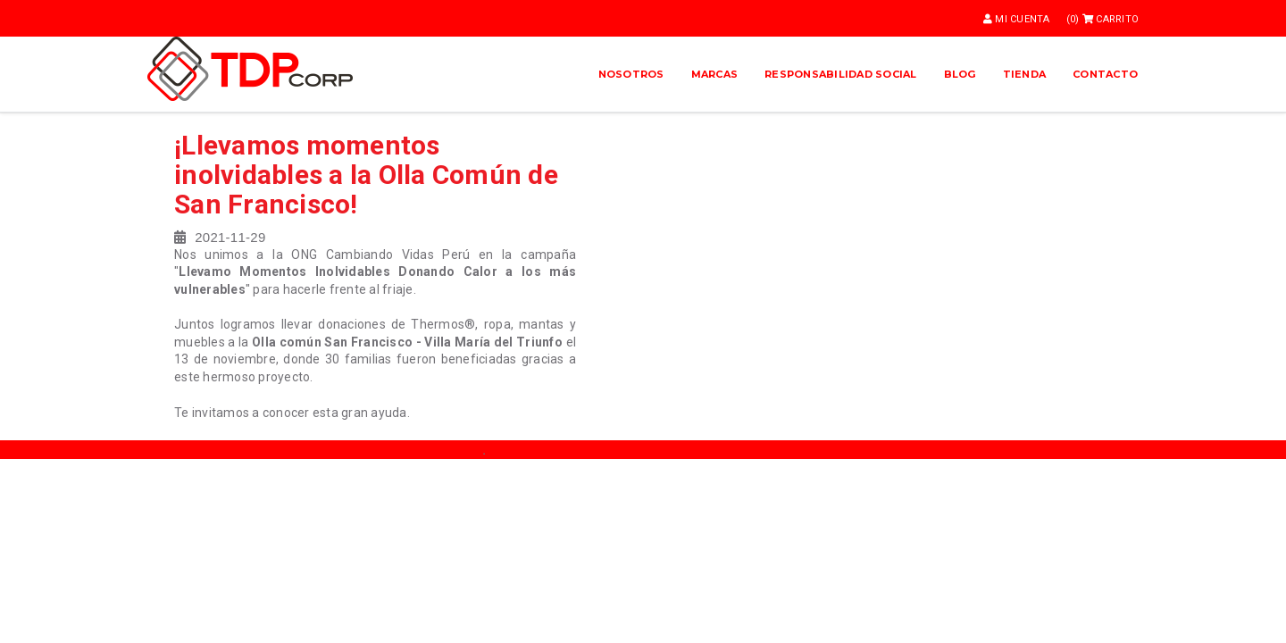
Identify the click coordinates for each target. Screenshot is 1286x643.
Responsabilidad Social (840, 74)
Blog (960, 74)
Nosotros (631, 74)
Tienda (1025, 74)
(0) (1102, 19)
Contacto (1105, 74)
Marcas (715, 74)
